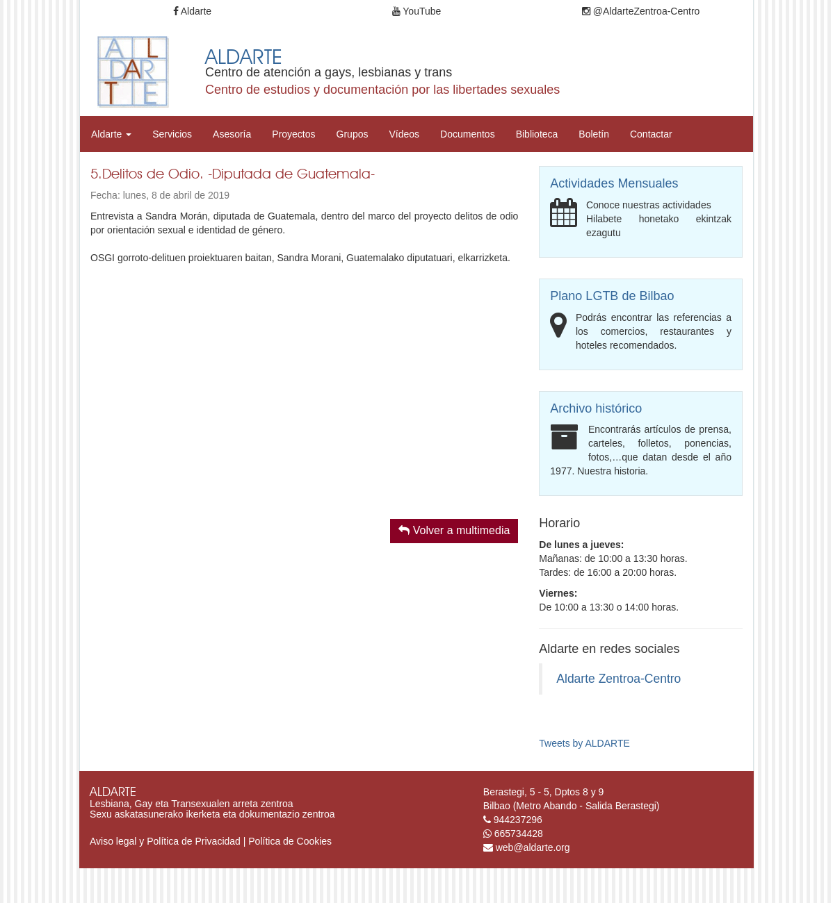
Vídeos (404, 134)
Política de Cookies (290, 841)
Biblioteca (537, 134)
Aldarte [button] (111, 134)
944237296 (518, 819)
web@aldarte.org (533, 847)
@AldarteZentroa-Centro (640, 11)
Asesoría (232, 134)
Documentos (467, 134)
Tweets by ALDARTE (584, 743)
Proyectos (293, 134)
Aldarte (192, 11)
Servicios (172, 134)
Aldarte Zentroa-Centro (618, 679)
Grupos (353, 134)
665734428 (518, 833)
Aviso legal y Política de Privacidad (165, 841)
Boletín (594, 134)
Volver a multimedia (454, 530)
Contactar (651, 134)
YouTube (417, 11)
